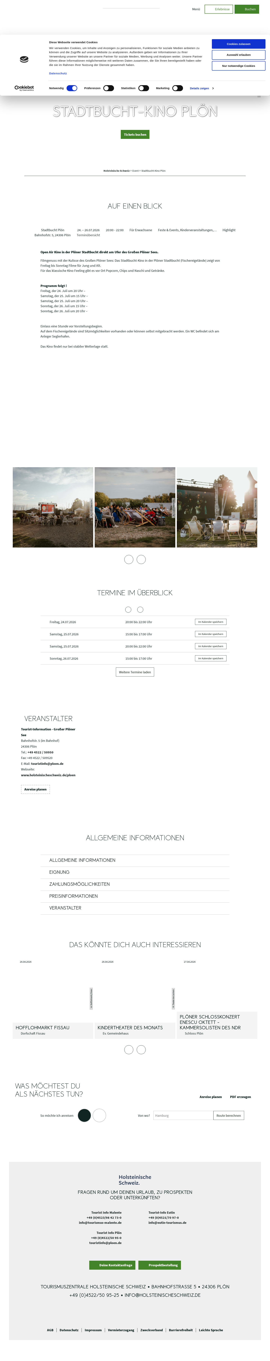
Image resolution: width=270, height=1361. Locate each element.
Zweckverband (151, 1330)
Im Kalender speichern (210, 622)
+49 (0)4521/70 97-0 (163, 1217)
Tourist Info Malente (106, 1212)
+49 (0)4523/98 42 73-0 (104, 1217)
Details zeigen (199, 53)
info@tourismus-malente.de (100, 1222)
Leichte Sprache (211, 1330)
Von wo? (144, 1115)
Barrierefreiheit (181, 1330)
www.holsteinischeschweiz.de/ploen (48, 775)
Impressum (93, 1330)
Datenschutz (69, 1330)
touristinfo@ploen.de (47, 763)
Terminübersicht (88, 235)
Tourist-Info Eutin (161, 1212)
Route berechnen (229, 1115)
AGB (50, 1330)
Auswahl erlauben (239, 20)
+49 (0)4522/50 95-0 (106, 1238)
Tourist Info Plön (109, 1233)
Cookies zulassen (238, 9)
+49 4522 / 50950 (40, 752)
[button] (135, 134)
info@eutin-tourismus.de (167, 1222)
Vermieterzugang (121, 1330)
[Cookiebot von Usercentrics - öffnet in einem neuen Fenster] (24, 54)
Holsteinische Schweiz (117, 170)
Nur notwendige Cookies (238, 31)
